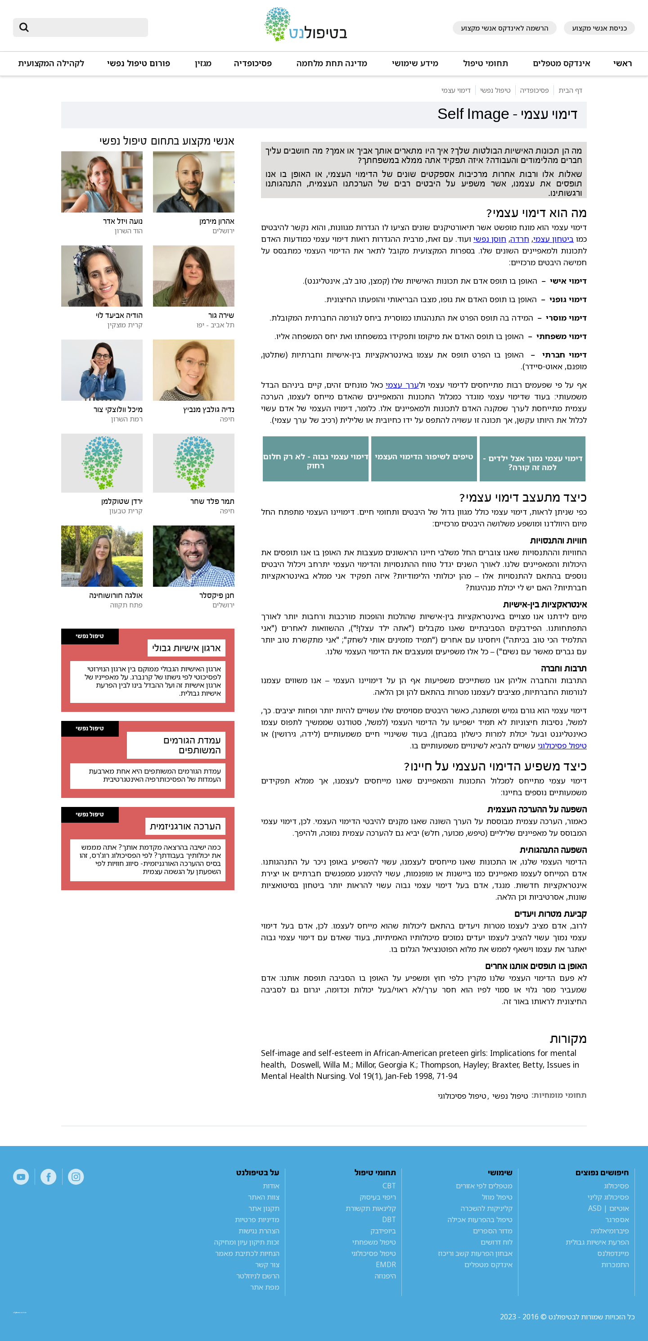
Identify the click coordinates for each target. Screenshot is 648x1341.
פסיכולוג (616, 1185)
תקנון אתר (263, 1208)
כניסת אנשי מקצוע (599, 27)
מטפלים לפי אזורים (484, 1185)
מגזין (203, 63)
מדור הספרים (493, 1230)
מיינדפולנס (613, 1253)
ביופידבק (383, 1230)
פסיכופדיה (253, 63)
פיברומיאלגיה (610, 1230)
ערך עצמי (402, 384)
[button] (560, 67)
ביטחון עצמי (553, 238)
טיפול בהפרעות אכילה (480, 1219)
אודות (271, 1185)
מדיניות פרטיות (257, 1219)
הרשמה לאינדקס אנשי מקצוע (505, 27)
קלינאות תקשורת (371, 1208)
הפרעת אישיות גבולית (597, 1241)
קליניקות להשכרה (487, 1208)
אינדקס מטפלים (561, 63)
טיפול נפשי (510, 1096)
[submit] (24, 27)
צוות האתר (263, 1196)
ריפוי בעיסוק (378, 1196)
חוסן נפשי (489, 238)
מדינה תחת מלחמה (332, 63)
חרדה (519, 238)
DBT (389, 1219)
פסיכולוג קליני (608, 1196)
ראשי (622, 63)
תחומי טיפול (485, 63)
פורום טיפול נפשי (138, 63)
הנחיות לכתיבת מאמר (247, 1253)
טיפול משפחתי (374, 1241)
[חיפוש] (87, 27)
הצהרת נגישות (258, 1230)
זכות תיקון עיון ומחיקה (246, 1241)
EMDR (386, 1264)
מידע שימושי (415, 63)
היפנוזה (385, 1275)
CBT (389, 1185)
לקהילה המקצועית (51, 63)
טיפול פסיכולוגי (562, 745)
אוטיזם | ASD (608, 1208)
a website (42, 1317)
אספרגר (617, 1219)
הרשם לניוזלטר (257, 1275)
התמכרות (615, 1264)
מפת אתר (264, 1286)
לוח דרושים (497, 1241)
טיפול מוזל (497, 1196)
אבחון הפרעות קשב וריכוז (475, 1253)
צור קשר (267, 1264)
